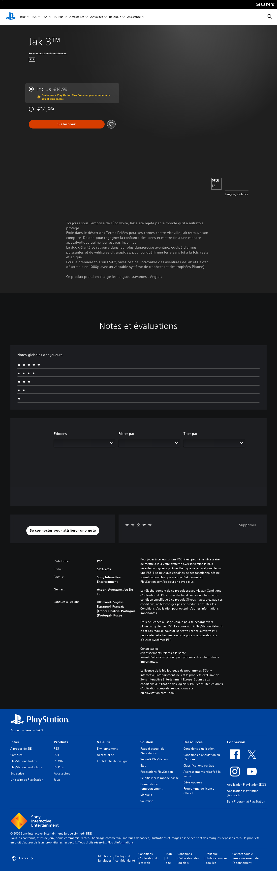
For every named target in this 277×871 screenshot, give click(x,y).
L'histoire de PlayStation (26, 779)
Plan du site (169, 858)
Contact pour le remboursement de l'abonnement (245, 858)
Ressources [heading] (193, 742)
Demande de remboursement (151, 786)
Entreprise (17, 773)
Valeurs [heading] (103, 742)
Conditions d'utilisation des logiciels (188, 858)
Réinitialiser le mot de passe (159, 778)
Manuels (146, 795)
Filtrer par (126, 433)
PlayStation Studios (23, 761)
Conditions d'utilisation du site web (148, 858)
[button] (62, 530)
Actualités (96, 17)
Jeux (23, 17)
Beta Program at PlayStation (246, 801)
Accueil (15, 730)
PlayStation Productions (26, 767)
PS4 (45, 17)
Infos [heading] (14, 742)
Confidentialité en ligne (112, 761)
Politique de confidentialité (125, 858)
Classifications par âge (199, 765)
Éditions (60, 433)
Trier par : (192, 433)
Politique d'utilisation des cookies (216, 858)
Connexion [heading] (236, 742)
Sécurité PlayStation (154, 759)
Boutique (115, 17)
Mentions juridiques (105, 858)
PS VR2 (58, 761)
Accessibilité (105, 755)
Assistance (134, 17)
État (143, 765)
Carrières (16, 755)
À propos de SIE (20, 748)
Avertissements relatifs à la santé (163, 653)
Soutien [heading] (146, 742)
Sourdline (146, 801)
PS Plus (58, 17)
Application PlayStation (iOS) (246, 784)
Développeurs (193, 782)
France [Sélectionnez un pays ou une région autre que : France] (22, 858)
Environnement (107, 748)
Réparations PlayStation (156, 772)
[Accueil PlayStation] (10, 17)
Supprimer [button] (247, 525)
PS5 (34, 17)
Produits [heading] (61, 742)
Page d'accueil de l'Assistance (152, 750)
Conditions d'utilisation (199, 748)
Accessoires (76, 17)
